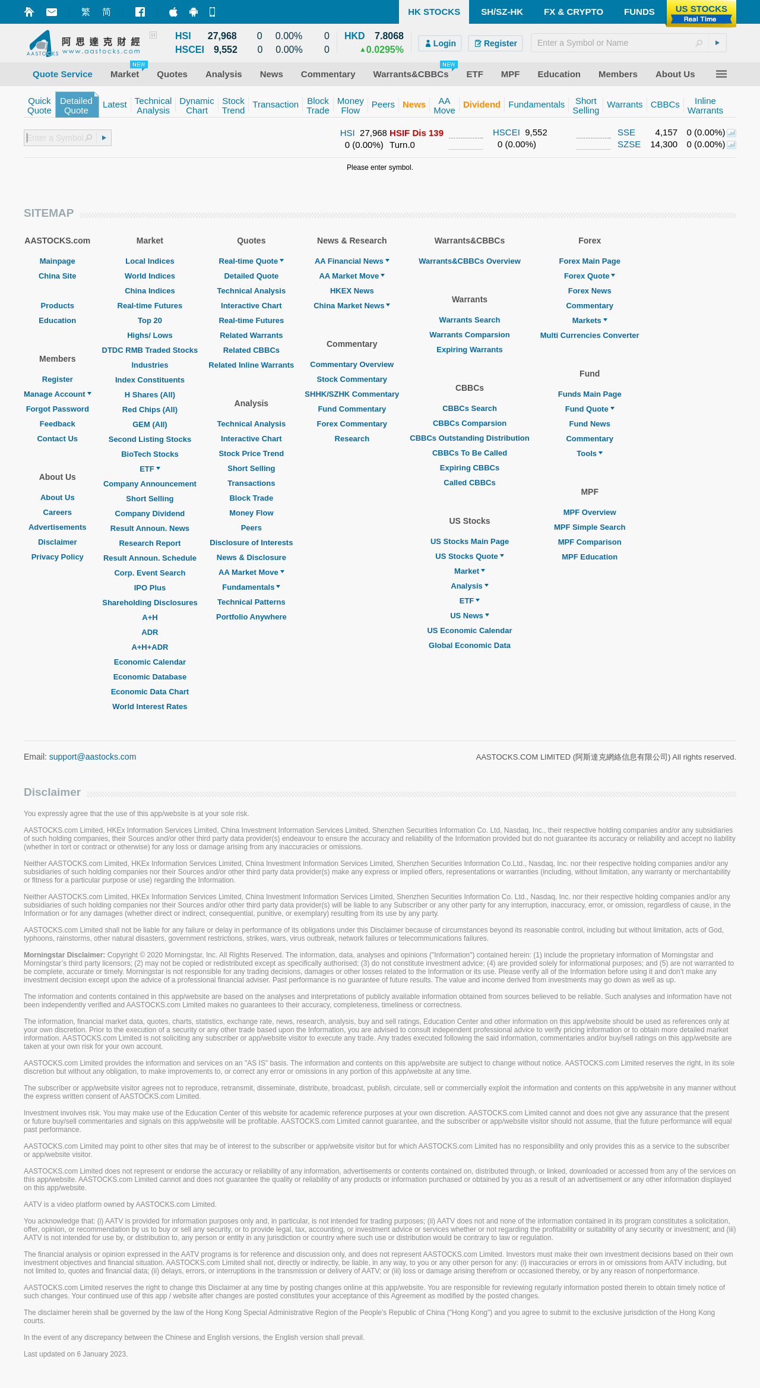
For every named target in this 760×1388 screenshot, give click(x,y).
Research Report (149, 543)
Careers (57, 512)
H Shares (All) (150, 394)
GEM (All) (149, 424)
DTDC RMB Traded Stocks (150, 350)
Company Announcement (150, 483)
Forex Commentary (352, 423)
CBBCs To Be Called (469, 452)
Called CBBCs (469, 482)
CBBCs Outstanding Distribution (470, 438)
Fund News (589, 423)
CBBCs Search (469, 408)
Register (57, 379)
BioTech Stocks (150, 454)
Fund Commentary (352, 408)
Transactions (251, 483)
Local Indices (149, 261)
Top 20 (150, 320)
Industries (149, 365)
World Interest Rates (149, 706)
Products (57, 305)
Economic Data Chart (150, 691)
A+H (149, 617)
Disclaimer (57, 542)
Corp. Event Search (149, 572)
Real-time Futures (150, 305)
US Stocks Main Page (469, 541)
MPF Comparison (590, 542)
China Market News (352, 305)
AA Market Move (251, 572)
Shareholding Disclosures (149, 602)
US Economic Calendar (469, 630)
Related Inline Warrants (251, 365)
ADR (149, 632)
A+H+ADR (149, 647)
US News (469, 615)
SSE (626, 132)
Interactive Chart (251, 305)
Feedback (57, 423)
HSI (347, 133)
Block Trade (251, 498)
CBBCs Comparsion (469, 423)
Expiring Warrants (469, 349)
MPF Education (590, 556)
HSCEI (506, 132)
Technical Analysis (251, 290)
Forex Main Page (589, 261)
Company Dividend (150, 513)
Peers (251, 527)
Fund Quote (590, 408)
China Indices (150, 290)
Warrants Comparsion (469, 334)
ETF (150, 468)
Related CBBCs (251, 350)
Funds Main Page (590, 394)
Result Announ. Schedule (150, 558)
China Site (58, 275)
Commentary (589, 305)
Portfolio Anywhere (251, 616)
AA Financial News (352, 261)
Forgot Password (57, 408)
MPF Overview (589, 512)
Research (352, 438)
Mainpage (57, 261)
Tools (590, 453)
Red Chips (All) (150, 409)
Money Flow (251, 512)
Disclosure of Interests (251, 542)
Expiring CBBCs (469, 467)
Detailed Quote (251, 275)
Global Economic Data (470, 645)
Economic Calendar (150, 661)
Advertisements (57, 527)
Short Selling (149, 498)
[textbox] (629, 42)
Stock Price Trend (251, 453)
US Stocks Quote (469, 556)
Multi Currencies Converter (589, 335)
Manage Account (57, 394)
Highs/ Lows (150, 335)
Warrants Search (470, 319)
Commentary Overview (352, 364)
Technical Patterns (251, 601)
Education (57, 320)
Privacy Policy (57, 556)
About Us (57, 497)
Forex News (590, 290)
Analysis (469, 585)
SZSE (629, 144)
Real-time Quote (251, 261)
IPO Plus (150, 587)
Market (469, 571)
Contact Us (57, 438)
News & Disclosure (251, 557)
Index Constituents (150, 379)
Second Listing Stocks (150, 439)
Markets (589, 320)
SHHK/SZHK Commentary (352, 394)
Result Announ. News (149, 528)
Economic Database (150, 676)
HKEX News (352, 290)
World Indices (150, 275)
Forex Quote (590, 275)
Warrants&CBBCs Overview (469, 261)
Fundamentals (251, 587)
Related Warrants (251, 335)
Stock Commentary (352, 379)
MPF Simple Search (590, 527)
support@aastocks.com (93, 756)
